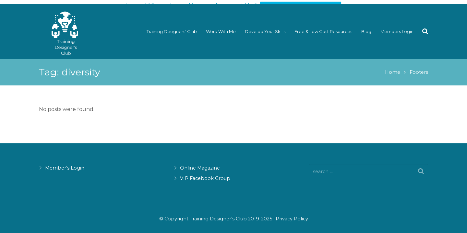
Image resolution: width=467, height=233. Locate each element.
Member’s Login (64, 168)
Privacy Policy (292, 219)
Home (392, 69)
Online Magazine (200, 168)
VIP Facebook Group (205, 178)
